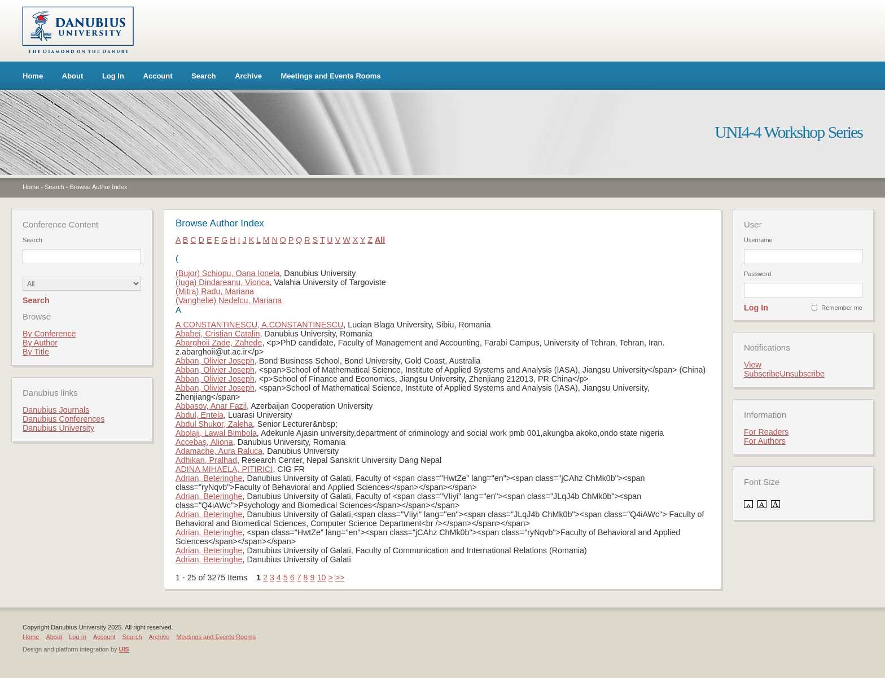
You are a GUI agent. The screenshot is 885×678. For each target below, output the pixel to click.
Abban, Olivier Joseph (215, 360)
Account (158, 76)
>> (340, 577)
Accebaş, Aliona (204, 442)
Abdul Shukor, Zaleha (214, 423)
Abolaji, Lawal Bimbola (216, 433)
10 (321, 577)
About (73, 76)
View (752, 364)
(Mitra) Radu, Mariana (215, 291)
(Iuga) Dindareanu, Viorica (223, 282)
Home (33, 76)
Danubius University (58, 427)
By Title (36, 351)
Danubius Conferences (63, 418)
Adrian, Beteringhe (209, 478)
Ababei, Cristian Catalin (218, 333)
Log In (113, 76)
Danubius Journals (56, 409)
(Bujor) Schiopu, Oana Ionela (227, 273)
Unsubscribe (802, 373)
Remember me (841, 307)
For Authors (765, 440)
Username (758, 240)
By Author (40, 342)
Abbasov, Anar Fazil (211, 405)
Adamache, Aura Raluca (219, 451)
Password (757, 273)
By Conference (49, 333)
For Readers (766, 431)
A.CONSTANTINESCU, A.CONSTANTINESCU (259, 324)
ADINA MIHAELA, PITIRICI (224, 469)
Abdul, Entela (200, 414)
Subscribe (762, 373)
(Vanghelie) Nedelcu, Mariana (229, 300)
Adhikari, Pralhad (206, 460)
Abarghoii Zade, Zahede (219, 342)
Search (203, 76)
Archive (248, 76)
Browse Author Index (99, 186)
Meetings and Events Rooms (331, 76)
